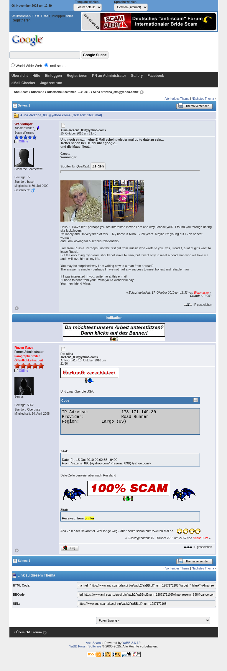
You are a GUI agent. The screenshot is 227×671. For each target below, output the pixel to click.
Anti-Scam (21, 92)
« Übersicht (22, 632)
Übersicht (19, 76)
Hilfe (36, 76)
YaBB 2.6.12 (131, 643)
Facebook (155, 76)
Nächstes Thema (203, 98)
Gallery (137, 76)
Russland (37, 92)
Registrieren (21, 20)
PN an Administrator (109, 76)
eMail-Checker (23, 83)
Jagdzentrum (51, 83)
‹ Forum (36, 632)
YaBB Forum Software (85, 646)
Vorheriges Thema (177, 98)
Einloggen (57, 16)
